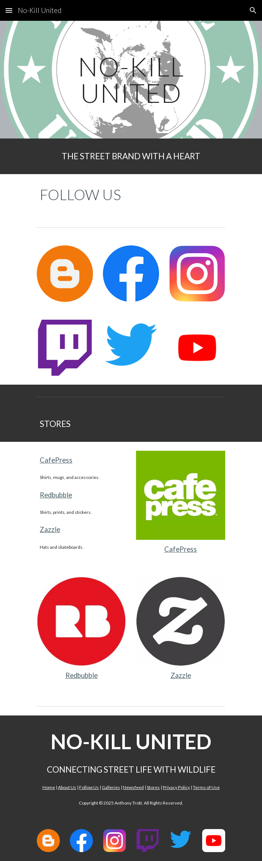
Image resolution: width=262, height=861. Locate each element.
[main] (131, 79)
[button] (9, 10)
